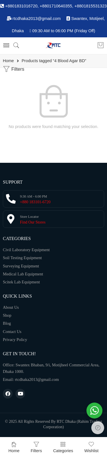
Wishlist (91, 447)
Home (8, 61)
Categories (63, 447)
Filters (13, 69)
